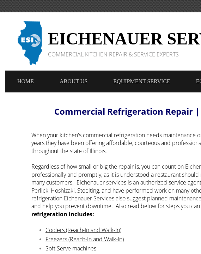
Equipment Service (141, 81)
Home (25, 81)
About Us (73, 81)
